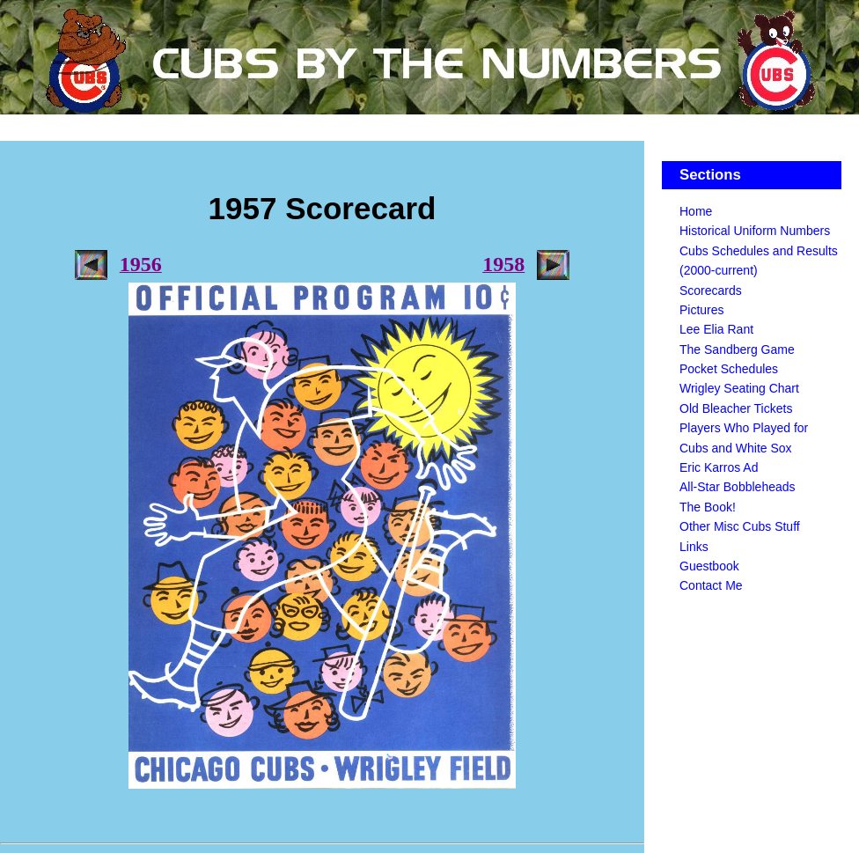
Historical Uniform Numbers (754, 231)
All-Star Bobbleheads (737, 487)
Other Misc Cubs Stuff (739, 526)
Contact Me (711, 585)
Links (693, 547)
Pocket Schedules (728, 369)
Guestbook (709, 566)
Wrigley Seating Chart (739, 388)
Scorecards (710, 290)
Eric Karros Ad (718, 467)
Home (695, 211)
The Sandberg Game (737, 349)
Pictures (701, 310)
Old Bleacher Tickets (735, 408)
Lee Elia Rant (716, 329)
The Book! (707, 507)
